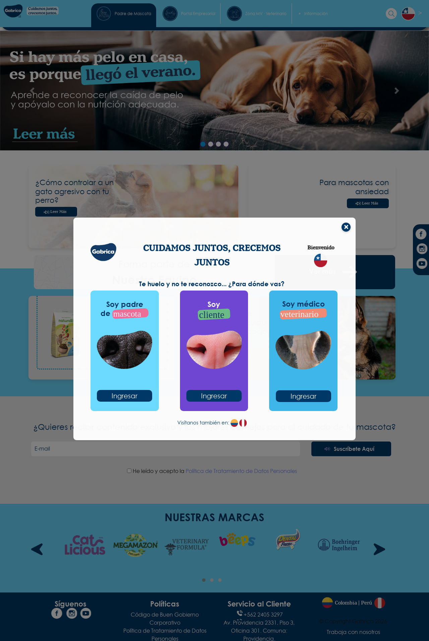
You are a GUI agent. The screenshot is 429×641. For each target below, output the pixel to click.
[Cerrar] (346, 227)
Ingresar (124, 396)
